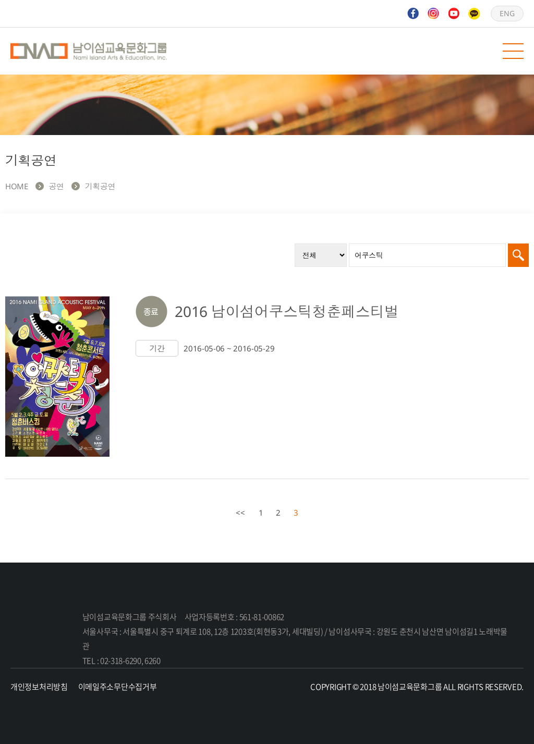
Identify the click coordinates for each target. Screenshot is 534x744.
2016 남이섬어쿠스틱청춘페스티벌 (287, 311)
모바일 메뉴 (513, 51)
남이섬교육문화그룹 (88, 51)
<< (240, 512)
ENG (507, 13)
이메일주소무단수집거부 (117, 686)
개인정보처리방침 (39, 686)
